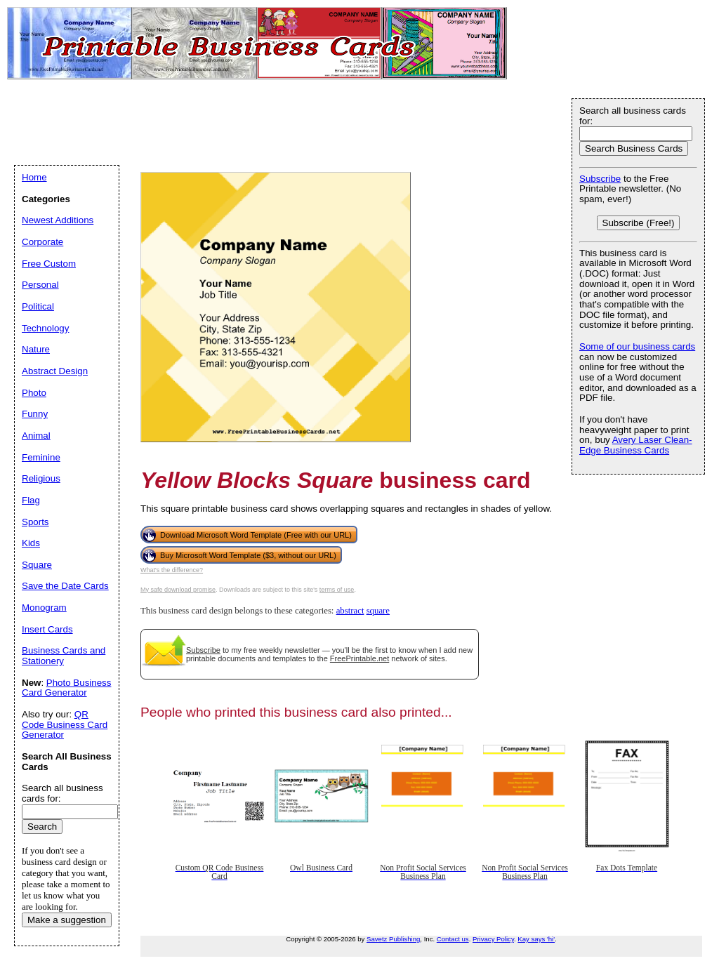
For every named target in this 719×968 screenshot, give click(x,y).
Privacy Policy (493, 939)
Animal (36, 435)
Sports (35, 522)
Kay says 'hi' (536, 939)
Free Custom (49, 263)
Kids (31, 543)
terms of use (337, 589)
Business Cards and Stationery (63, 655)
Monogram (44, 607)
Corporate (42, 242)
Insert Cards (47, 629)
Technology (45, 328)
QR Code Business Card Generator (64, 724)
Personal (40, 284)
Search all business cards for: (632, 115)
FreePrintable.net (359, 658)
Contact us (453, 939)
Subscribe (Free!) (638, 223)
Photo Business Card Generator (66, 687)
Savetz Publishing (393, 939)
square (378, 611)
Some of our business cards (637, 346)
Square (37, 564)
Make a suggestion (66, 920)
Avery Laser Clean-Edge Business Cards (635, 445)
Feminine (41, 457)
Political (38, 306)
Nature (36, 349)
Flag (31, 500)
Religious (41, 478)
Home (34, 177)
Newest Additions (57, 220)
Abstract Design (55, 371)
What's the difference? (171, 569)
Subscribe (203, 650)
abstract (350, 611)
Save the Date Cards (65, 586)
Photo (34, 392)
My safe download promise (178, 589)
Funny (35, 414)
